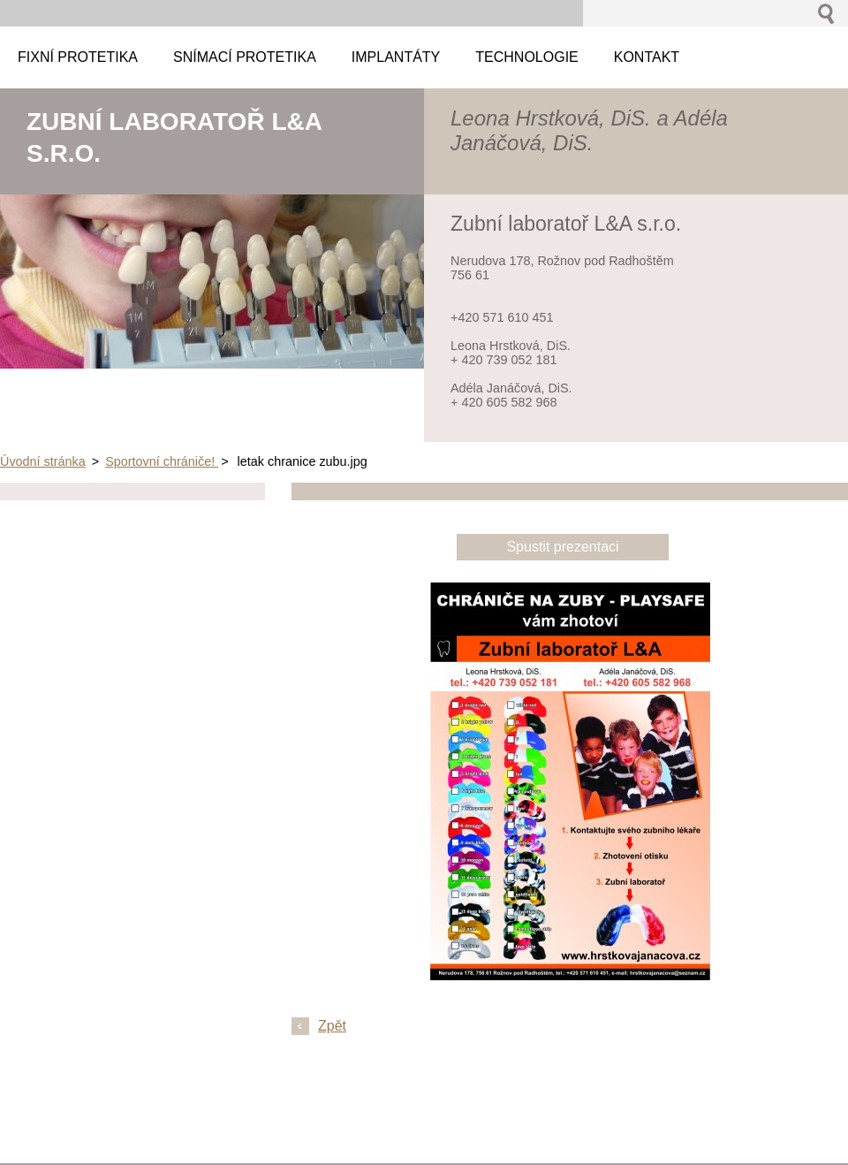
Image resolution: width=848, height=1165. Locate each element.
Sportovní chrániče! (161, 461)
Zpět (332, 1025)
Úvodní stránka (43, 461)
